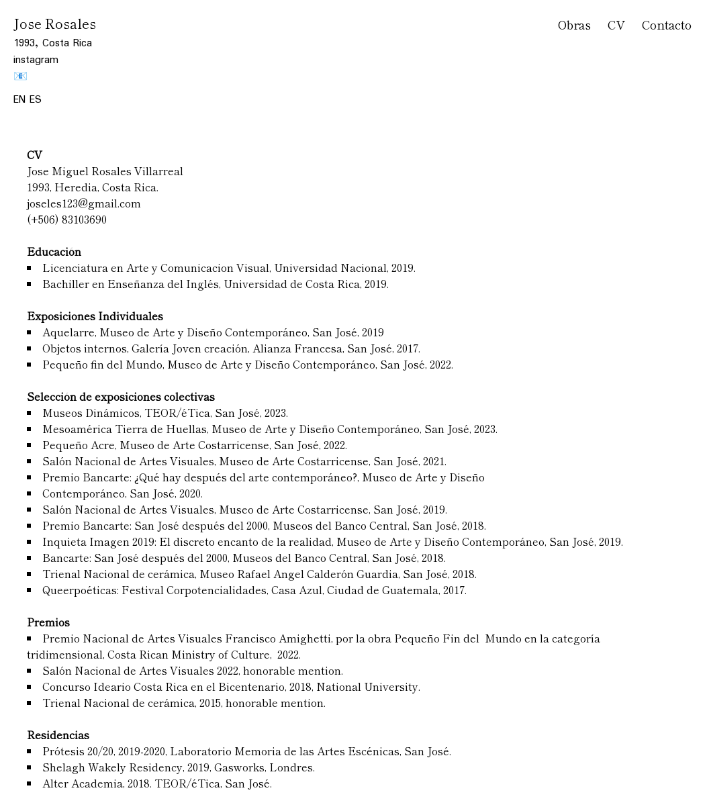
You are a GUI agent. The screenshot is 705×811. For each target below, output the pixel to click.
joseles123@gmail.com (84, 203)
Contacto (667, 24)
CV (616, 24)
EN (21, 99)
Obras (574, 24)
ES (36, 99)
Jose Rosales (54, 23)
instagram (35, 60)
